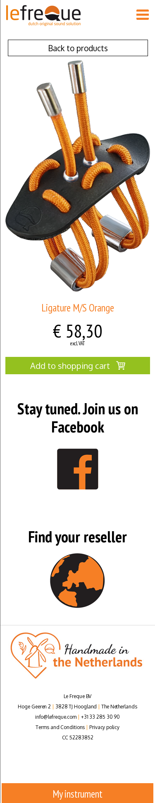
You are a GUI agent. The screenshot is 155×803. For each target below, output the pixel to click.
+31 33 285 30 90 (100, 717)
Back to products (78, 48)
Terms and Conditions (60, 727)
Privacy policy (104, 727)
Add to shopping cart (77, 365)
